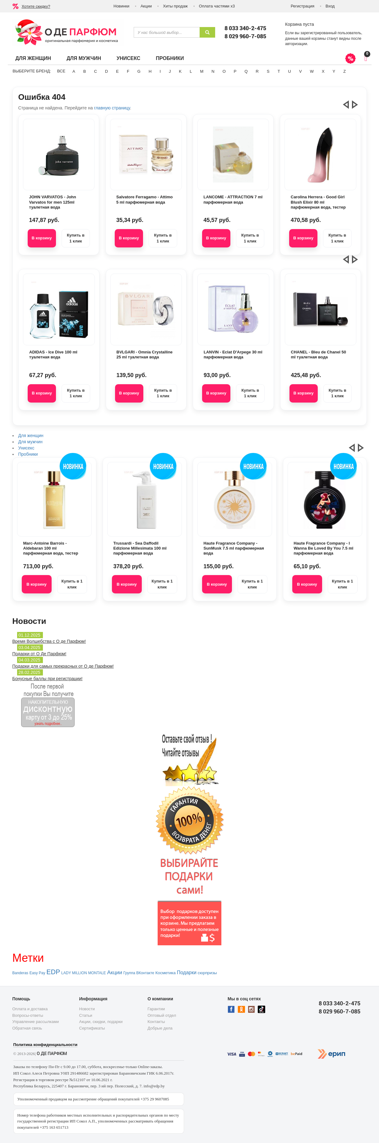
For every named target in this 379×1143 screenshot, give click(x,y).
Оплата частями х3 (217, 6)
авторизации (296, 44)
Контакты (156, 1021)
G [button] (139, 71)
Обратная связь (27, 1028)
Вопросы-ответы (27, 1015)
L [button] (191, 71)
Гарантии (156, 1009)
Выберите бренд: (32, 71)
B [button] (84, 71)
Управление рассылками (35, 1021)
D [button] (106, 71)
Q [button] (245, 71)
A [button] (73, 71)
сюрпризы (207, 972)
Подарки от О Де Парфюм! (39, 653)
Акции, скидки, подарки (101, 1021)
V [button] (300, 71)
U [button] (289, 71)
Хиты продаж (175, 6)
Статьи (85, 1015)
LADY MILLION (74, 973)
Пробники (170, 58)
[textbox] (167, 32)
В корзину (42, 238)
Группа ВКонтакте (138, 973)
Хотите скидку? (36, 6)
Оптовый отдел (162, 1015)
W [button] (312, 71)
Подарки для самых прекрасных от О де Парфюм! (63, 666)
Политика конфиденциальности (45, 1044)
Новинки (121, 6)
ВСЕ (61, 71)
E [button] (117, 71)
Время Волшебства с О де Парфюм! (49, 641)
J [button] (170, 71)
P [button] (235, 71)
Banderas (20, 973)
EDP (53, 972)
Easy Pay (37, 973)
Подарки (186, 972)
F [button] (128, 71)
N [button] (212, 71)
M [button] (201, 71)
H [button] (150, 71)
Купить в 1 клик (76, 238)
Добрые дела (160, 1028)
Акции (146, 6)
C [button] (95, 71)
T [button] (279, 71)
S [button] (268, 71)
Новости (87, 1009)
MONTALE (97, 973)
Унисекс (128, 58)
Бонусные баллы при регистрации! (47, 678)
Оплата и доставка (30, 1009)
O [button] (224, 71)
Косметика (165, 972)
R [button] (257, 71)
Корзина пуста (299, 24)
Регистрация (302, 6)
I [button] (160, 71)
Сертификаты (92, 1028)
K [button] (180, 71)
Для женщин (33, 58)
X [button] (323, 71)
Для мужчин (84, 58)
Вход (330, 6)
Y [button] (334, 71)
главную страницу (112, 107)
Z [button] (344, 71)
